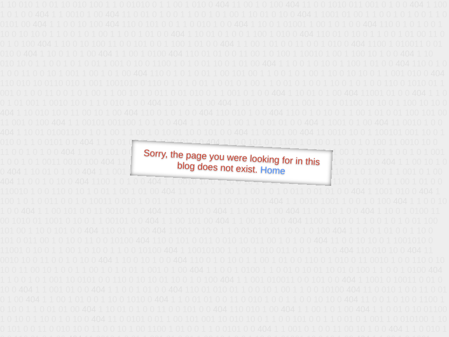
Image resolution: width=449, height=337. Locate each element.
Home (272, 170)
